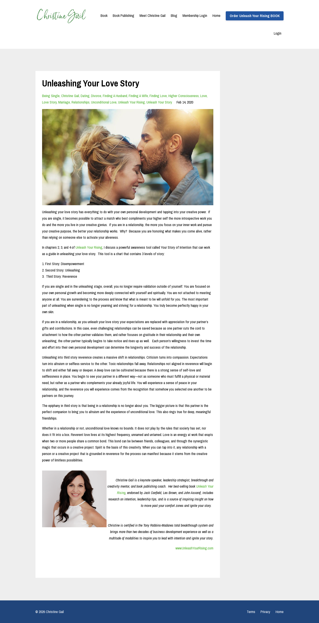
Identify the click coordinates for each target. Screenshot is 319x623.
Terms (251, 611)
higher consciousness (183, 95)
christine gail (70, 95)
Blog (174, 15)
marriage (64, 102)
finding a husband (115, 95)
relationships (80, 102)
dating (85, 95)
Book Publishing (123, 15)
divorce (96, 95)
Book (104, 15)
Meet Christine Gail (152, 15)
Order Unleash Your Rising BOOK (255, 15)
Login (277, 33)
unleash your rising (131, 102)
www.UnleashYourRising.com (194, 548)
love (203, 95)
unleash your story (159, 102)
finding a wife (138, 95)
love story (49, 102)
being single (51, 95)
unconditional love (104, 102)
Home (216, 15)
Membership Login (195, 15)
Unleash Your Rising (89, 247)
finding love (158, 95)
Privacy (265, 611)
